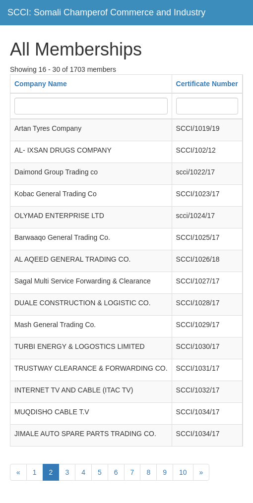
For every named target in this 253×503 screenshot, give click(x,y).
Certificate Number (207, 84)
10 (183, 472)
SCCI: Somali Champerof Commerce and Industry (106, 12)
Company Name (40, 84)
